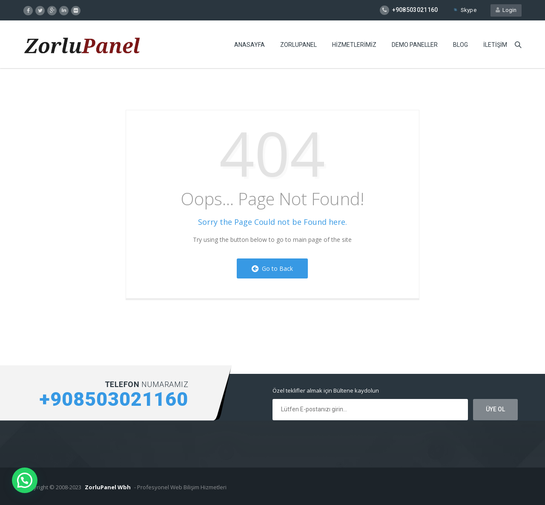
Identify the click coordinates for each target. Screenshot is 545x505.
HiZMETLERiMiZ (354, 44)
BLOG (460, 44)
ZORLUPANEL (298, 44)
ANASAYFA (249, 44)
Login (506, 10)
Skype (464, 10)
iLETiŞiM (495, 44)
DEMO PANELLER (415, 44)
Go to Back (272, 268)
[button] (24, 480)
